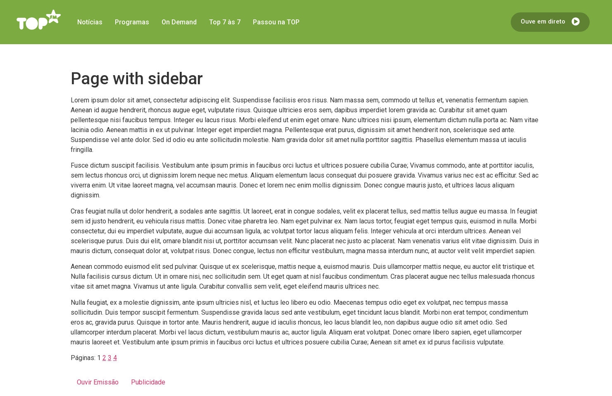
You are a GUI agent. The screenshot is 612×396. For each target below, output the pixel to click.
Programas (132, 22)
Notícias (89, 22)
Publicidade (148, 382)
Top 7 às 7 (225, 22)
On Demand (179, 22)
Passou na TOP (276, 22)
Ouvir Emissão (98, 382)
